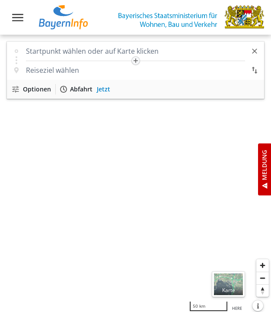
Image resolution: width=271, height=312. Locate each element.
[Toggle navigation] (18, 17)
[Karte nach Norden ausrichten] (262, 290)
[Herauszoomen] (262, 278)
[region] (135, 173)
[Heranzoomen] (262, 265)
